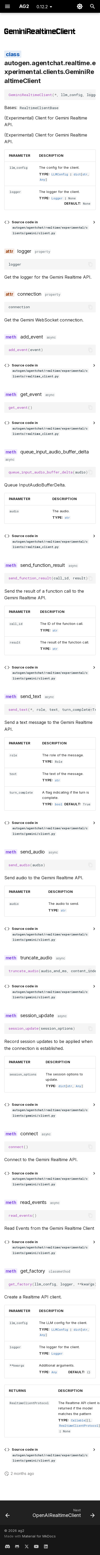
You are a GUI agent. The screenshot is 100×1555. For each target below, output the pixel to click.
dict (77, 174)
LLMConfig (59, 174)
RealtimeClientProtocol (78, 1426)
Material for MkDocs (39, 1536)
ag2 (21, 1531)
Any (42, 180)
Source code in (50, 227)
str (84, 174)
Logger (57, 198)
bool (58, 804)
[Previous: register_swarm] (7, 1514)
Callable (78, 1420)
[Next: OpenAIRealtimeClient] (63, 1514)
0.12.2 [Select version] (42, 6)
